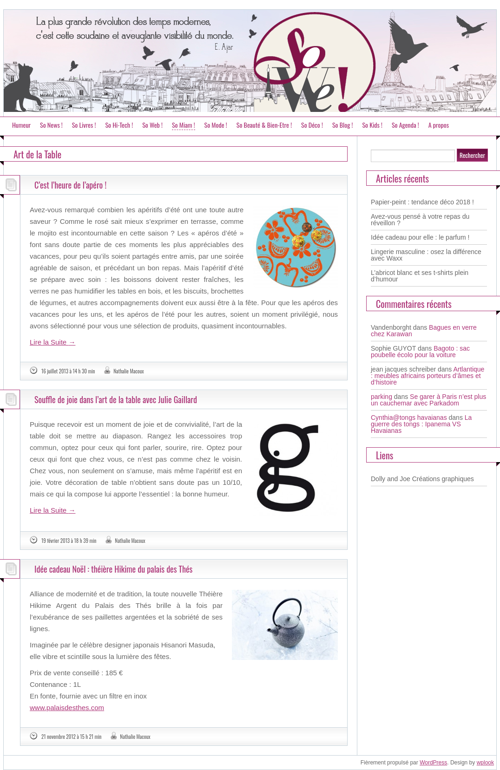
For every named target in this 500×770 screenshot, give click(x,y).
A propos (438, 125)
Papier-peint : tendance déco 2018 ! (422, 202)
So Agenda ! (405, 125)
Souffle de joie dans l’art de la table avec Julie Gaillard (115, 399)
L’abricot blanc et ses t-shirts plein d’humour (419, 276)
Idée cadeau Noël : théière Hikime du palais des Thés (113, 569)
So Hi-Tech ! (119, 125)
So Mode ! (215, 125)
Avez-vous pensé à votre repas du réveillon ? (420, 220)
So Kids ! (372, 125)
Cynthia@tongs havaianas (409, 417)
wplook (485, 762)
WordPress (433, 762)
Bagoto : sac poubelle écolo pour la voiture (420, 352)
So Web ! (152, 125)
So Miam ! (183, 125)
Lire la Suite (52, 342)
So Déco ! (312, 125)
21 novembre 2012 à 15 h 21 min (71, 736)
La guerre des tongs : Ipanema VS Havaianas (421, 424)
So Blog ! (342, 125)
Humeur (21, 125)
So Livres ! (84, 125)
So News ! (51, 125)
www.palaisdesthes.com (67, 707)
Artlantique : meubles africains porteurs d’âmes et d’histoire (427, 375)
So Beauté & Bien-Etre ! (264, 125)
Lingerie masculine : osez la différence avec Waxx (426, 255)
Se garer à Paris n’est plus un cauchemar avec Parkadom (428, 400)
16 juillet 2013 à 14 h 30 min (68, 371)
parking (381, 396)
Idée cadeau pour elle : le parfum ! (420, 237)
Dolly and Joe (390, 479)
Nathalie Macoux (128, 371)
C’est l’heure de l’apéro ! (70, 185)
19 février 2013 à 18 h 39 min (68, 540)
